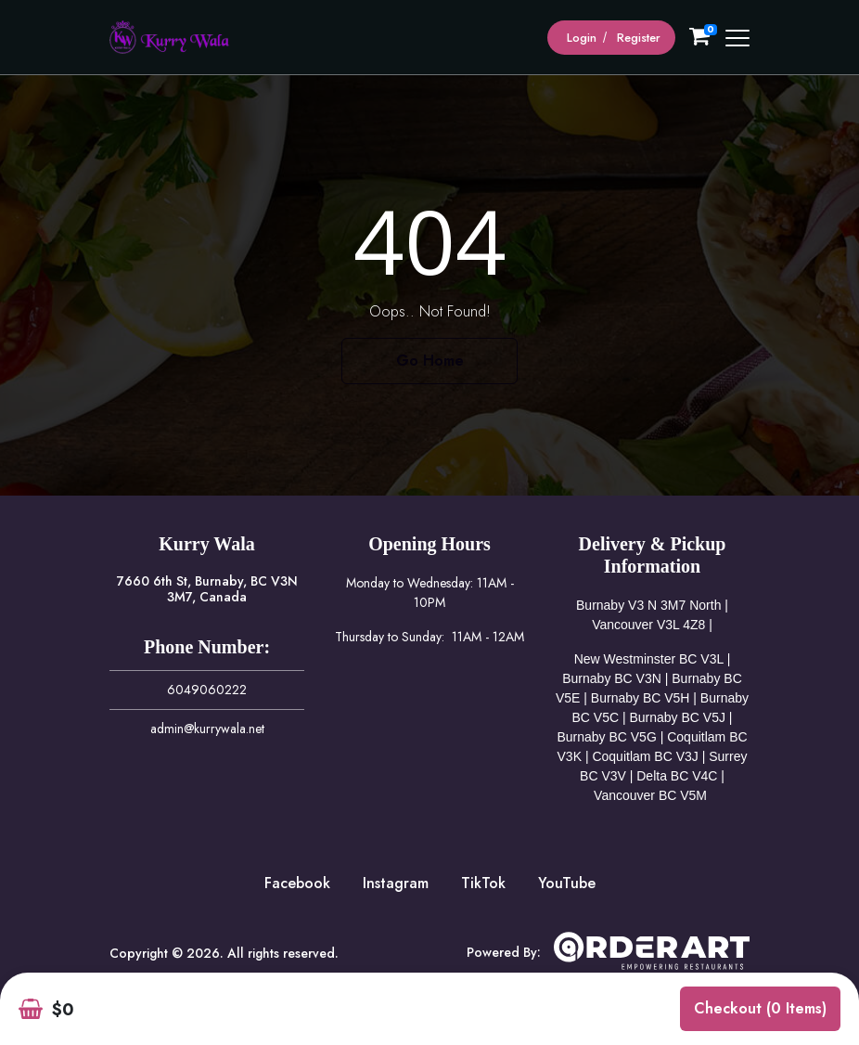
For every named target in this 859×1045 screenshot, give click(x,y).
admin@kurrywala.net (207, 728)
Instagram (396, 883)
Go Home (430, 360)
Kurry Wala (207, 544)
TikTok (483, 883)
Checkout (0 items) (760, 1008)
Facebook (297, 883)
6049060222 (207, 689)
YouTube (567, 883)
